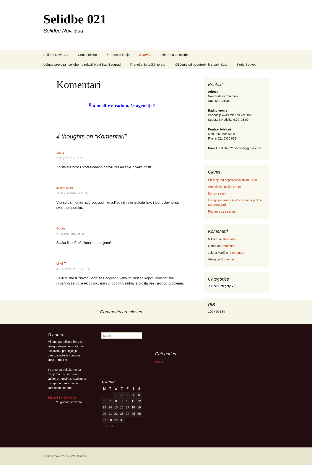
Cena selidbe (87, 55)
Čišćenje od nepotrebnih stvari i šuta (201, 64)
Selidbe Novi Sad (55, 55)
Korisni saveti (246, 64)
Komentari (230, 239)
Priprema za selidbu (175, 55)
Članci (159, 362)
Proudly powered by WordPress (64, 456)
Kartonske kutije (118, 55)
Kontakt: (145, 55)
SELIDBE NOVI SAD (63, 397)
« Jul (109, 426)
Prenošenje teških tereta (147, 64)
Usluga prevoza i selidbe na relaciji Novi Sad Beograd (82, 64)
